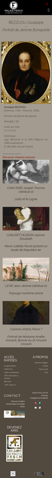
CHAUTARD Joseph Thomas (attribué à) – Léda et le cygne (26, 193)
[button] (47, 4)
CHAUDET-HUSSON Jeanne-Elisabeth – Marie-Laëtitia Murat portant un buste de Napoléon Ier (26, 242)
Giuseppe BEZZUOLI (15, 107)
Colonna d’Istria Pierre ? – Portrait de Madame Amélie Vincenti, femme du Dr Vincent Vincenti (26, 336)
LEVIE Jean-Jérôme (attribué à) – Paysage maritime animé (26, 289)
